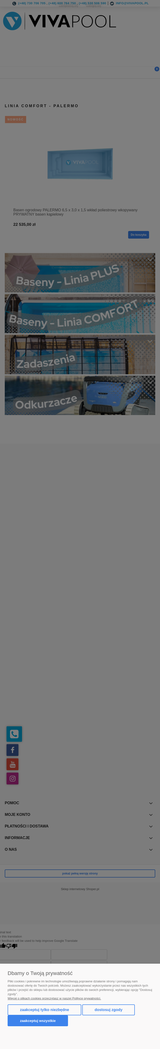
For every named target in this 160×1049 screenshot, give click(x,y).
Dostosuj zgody (108, 1010)
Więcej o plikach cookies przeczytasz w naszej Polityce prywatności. (54, 998)
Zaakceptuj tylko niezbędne (44, 1010)
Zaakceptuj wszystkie (38, 1021)
